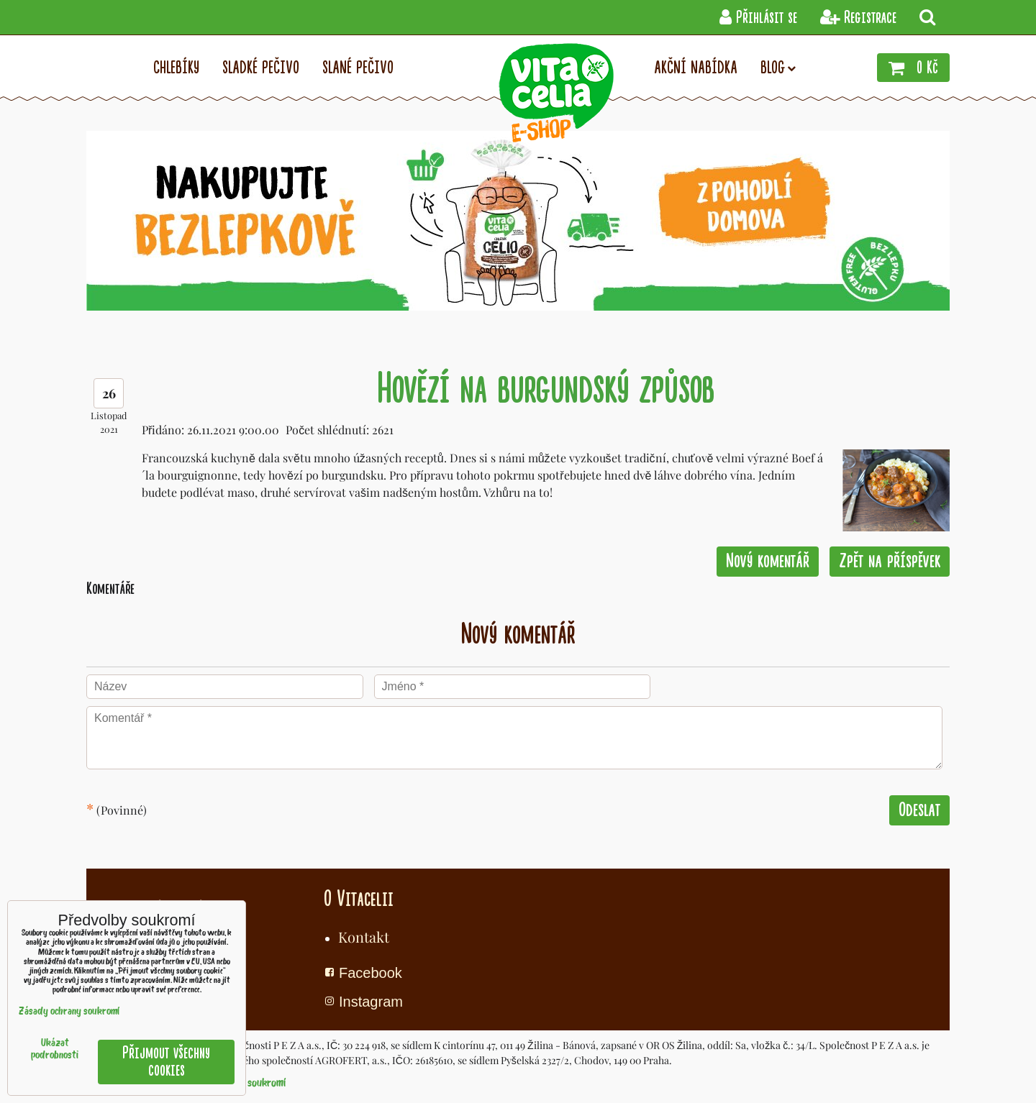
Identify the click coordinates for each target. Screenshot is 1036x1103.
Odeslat (919, 810)
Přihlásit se (758, 17)
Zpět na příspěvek (889, 561)
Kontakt (363, 936)
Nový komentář (767, 561)
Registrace (858, 17)
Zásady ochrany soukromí (69, 1012)
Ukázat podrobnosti (54, 1049)
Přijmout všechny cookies (166, 1062)
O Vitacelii (359, 899)
